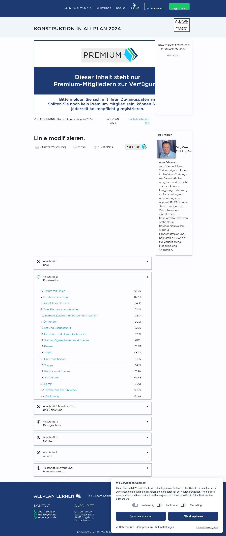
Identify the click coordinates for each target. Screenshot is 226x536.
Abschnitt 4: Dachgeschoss (49, 423)
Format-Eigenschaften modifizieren (66, 340)
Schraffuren (52, 377)
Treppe (48, 365)
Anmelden (154, 6)
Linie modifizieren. (55, 359)
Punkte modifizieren (57, 371)
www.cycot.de (47, 517)
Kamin (48, 383)
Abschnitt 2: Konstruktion (48, 278)
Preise (120, 8)
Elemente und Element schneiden (65, 334)
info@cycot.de (47, 514)
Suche (134, 8)
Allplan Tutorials (77, 8)
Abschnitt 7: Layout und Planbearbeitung (54, 470)
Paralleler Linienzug (55, 297)
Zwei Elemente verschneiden (61, 309)
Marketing (196, 505)
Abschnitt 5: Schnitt (47, 439)
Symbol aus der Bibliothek (61, 390)
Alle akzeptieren (193, 516)
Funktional (172, 505)
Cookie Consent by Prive (207, 528)
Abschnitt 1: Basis (47, 263)
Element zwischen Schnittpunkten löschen (70, 315)
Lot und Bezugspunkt (57, 327)
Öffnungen (50, 321)
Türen (48, 352)
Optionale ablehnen (141, 516)
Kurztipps (103, 8)
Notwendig (147, 505)
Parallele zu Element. (57, 303)
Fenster (49, 346)
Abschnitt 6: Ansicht (47, 454)
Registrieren (179, 8)
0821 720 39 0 (46, 511)
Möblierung (52, 396)
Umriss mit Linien (54, 290)
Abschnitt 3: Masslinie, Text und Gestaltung (56, 408)
